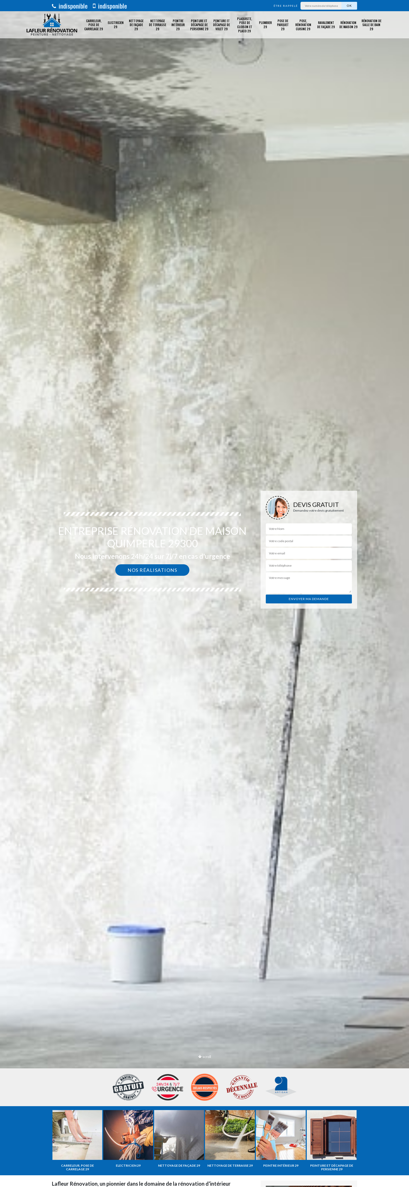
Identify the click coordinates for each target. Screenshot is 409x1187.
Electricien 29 (116, 24)
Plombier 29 (265, 24)
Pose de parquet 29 (283, 25)
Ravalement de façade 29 (326, 24)
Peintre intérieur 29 (178, 25)
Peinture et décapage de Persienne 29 (199, 25)
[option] (204, 593)
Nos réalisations (152, 570)
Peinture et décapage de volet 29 (221, 25)
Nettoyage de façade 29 (136, 25)
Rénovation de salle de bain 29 (371, 25)
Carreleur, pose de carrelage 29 (93, 25)
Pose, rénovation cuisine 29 (303, 25)
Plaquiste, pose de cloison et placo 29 (244, 25)
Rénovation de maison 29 (348, 24)
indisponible (70, 5)
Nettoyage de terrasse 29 (157, 25)
